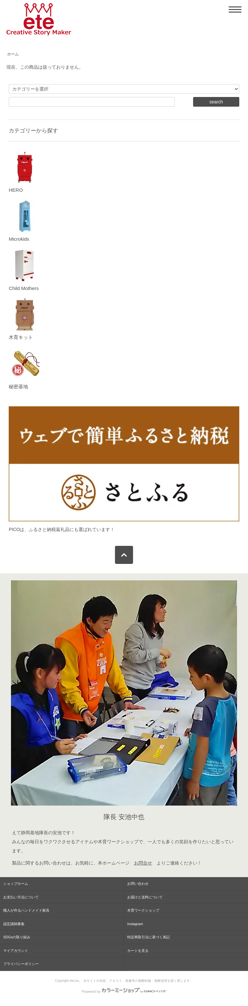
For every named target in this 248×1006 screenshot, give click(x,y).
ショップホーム (15, 883)
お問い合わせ (138, 883)
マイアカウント (15, 951)
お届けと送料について (145, 897)
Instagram (135, 924)
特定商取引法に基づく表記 (148, 937)
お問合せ (143, 863)
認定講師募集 (14, 924)
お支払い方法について (21, 897)
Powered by (124, 991)
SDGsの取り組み (16, 937)
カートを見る (138, 951)
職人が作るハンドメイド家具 (26, 910)
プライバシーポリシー (21, 964)
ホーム (13, 54)
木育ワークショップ (143, 910)
